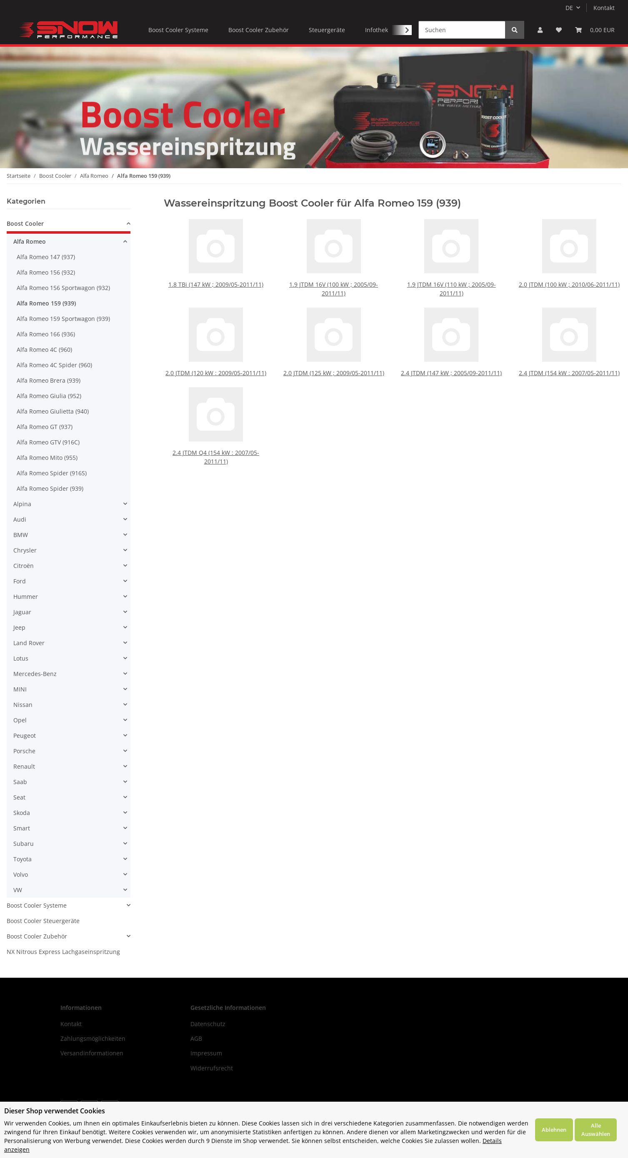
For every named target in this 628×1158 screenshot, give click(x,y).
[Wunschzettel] (558, 29)
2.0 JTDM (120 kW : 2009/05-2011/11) (216, 357)
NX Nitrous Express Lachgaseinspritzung (63, 952)
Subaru (23, 844)
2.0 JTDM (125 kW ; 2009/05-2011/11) (334, 357)
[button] (540, 29)
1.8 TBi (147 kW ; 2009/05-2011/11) (215, 283)
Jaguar (22, 612)
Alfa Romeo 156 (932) (46, 272)
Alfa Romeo (29, 241)
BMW (20, 535)
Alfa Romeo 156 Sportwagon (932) (63, 288)
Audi (19, 519)
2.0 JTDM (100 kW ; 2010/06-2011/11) (569, 283)
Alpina (22, 504)
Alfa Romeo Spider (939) (50, 488)
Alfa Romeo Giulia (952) (49, 396)
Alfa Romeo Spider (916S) (52, 473)
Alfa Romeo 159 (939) (46, 303)
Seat (19, 797)
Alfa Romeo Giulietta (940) (53, 411)
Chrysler (25, 550)
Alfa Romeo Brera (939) (48, 380)
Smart (21, 828)
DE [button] (569, 8)
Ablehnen (554, 1129)
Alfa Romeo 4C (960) (44, 349)
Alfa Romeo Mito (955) (47, 458)
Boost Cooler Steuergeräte (43, 921)
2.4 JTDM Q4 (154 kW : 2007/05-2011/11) (216, 441)
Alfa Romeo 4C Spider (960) (54, 365)
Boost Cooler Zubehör (37, 936)
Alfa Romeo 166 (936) (46, 334)
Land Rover (29, 643)
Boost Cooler (25, 223)
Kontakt (604, 8)
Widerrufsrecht (211, 1068)
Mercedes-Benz (35, 674)
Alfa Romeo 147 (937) (46, 257)
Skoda (21, 813)
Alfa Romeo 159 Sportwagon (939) (63, 319)
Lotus (20, 658)
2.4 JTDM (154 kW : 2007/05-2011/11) (569, 357)
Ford (19, 581)
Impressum (206, 1053)
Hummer (25, 596)
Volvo (20, 874)
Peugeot (24, 735)
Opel (20, 720)
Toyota (22, 859)
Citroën (23, 566)
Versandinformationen (91, 1053)
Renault (24, 766)
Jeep (19, 627)
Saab (20, 782)
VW (17, 890)
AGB (196, 1038)
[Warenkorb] (594, 29)
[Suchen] (461, 30)
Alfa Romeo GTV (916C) (48, 442)
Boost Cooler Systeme (37, 905)
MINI (20, 689)
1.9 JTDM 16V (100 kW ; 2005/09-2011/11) (333, 287)
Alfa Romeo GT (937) (45, 427)
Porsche (24, 751)
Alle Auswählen (595, 1130)
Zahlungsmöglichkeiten (92, 1038)
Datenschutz (207, 1024)
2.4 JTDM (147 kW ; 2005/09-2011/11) (451, 357)
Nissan (23, 705)
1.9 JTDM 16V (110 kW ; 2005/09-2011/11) (451, 287)
